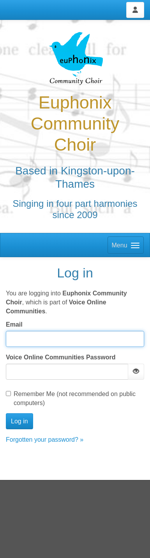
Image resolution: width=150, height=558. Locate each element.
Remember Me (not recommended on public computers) (71, 398)
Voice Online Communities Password (61, 357)
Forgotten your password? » (44, 439)
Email (14, 324)
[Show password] (136, 372)
